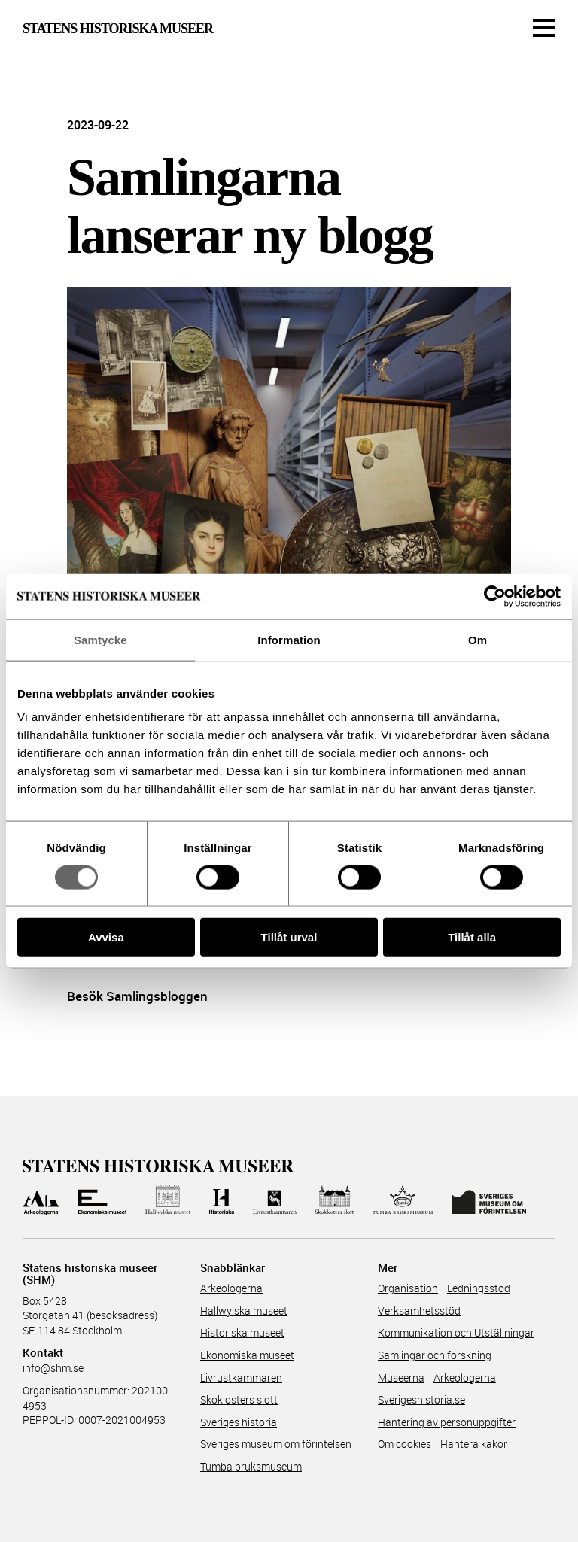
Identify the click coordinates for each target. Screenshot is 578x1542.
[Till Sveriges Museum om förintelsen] (489, 1200)
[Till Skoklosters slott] (334, 1200)
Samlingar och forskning (434, 1355)
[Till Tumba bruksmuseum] (403, 1200)
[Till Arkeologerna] (41, 1200)
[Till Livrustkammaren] (275, 1200)
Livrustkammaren (241, 1377)
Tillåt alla (472, 937)
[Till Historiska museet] (221, 1200)
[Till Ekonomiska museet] (102, 1200)
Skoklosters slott (239, 1399)
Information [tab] (289, 639)
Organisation (408, 1288)
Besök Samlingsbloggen (137, 996)
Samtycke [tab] (100, 639)
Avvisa (106, 937)
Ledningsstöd (478, 1288)
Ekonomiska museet (247, 1355)
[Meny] (544, 28)
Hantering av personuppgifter (447, 1422)
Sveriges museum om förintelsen (275, 1444)
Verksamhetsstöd (419, 1310)
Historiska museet (242, 1332)
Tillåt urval (289, 937)
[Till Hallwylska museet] (167, 1200)
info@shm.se (53, 1368)
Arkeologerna (231, 1288)
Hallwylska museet (243, 1310)
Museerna (401, 1377)
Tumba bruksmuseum (251, 1466)
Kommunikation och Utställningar (456, 1332)
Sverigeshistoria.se (421, 1399)
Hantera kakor (473, 1444)
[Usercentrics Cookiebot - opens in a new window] (495, 596)
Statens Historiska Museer (118, 28)
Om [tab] (477, 639)
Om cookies (404, 1444)
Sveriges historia (238, 1422)
